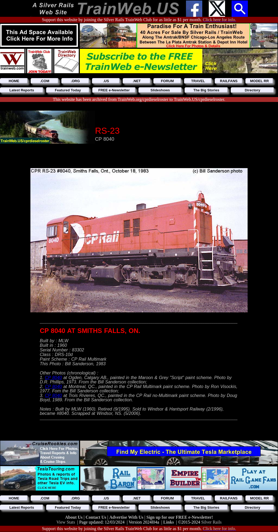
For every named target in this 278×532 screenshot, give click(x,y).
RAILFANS (229, 81)
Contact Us (96, 517)
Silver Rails (211, 522)
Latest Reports (21, 90)
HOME (14, 81)
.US (106, 81)
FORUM (167, 81)
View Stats (65, 522)
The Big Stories (206, 90)
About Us (74, 517)
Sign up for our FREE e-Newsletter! (179, 517)
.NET (137, 81)
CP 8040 (53, 377)
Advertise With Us (126, 517)
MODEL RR (259, 81)
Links (168, 522)
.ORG (75, 81)
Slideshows (160, 90)
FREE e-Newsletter (114, 90)
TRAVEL (198, 81)
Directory (252, 90)
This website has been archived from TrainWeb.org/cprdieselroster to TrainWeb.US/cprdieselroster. (139, 99)
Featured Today (68, 90)
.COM (44, 81)
